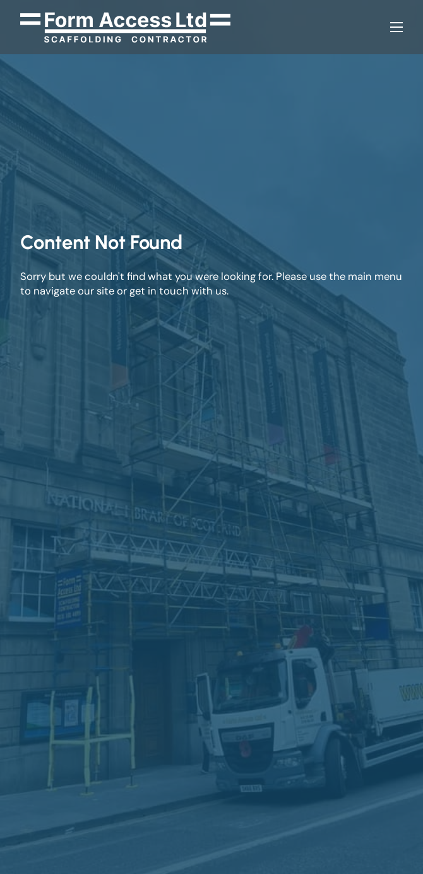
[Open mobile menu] (396, 27)
